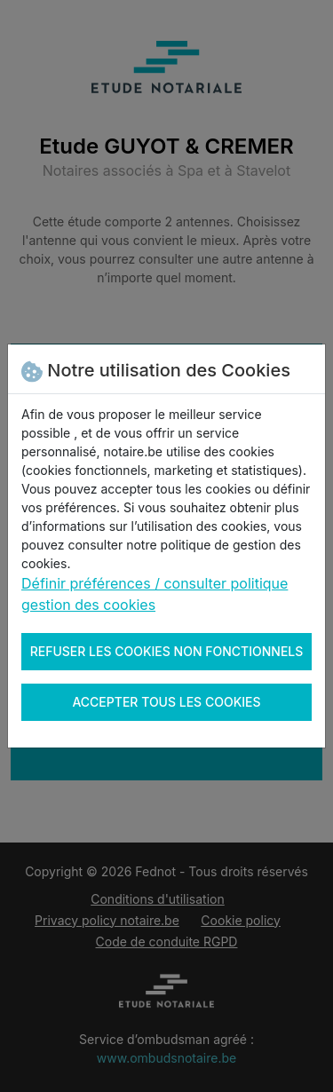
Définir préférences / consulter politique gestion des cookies (154, 593)
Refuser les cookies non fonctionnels (167, 651)
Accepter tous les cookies (166, 701)
